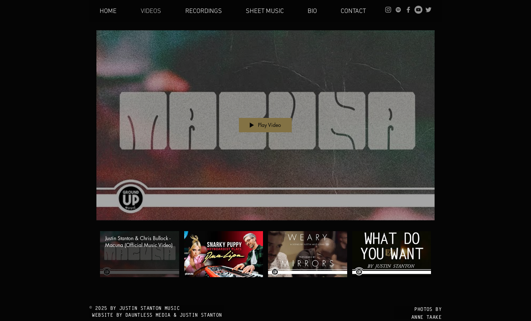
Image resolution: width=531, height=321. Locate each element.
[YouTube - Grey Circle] (418, 10)
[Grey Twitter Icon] (428, 10)
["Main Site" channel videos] (265, 262)
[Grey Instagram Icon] (388, 10)
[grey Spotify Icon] (398, 10)
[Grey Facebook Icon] (408, 10)
